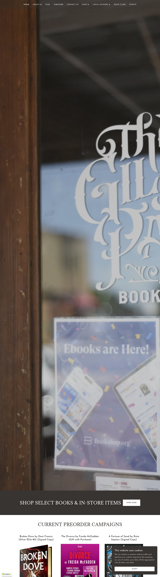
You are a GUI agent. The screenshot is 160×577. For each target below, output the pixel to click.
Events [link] (132, 4)
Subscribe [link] (58, 4)
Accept (134, 569)
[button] (85, 4)
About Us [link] (37, 4)
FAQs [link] (47, 4)
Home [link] (26, 4)
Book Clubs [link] (120, 4)
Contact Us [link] (72, 4)
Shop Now (132, 503)
